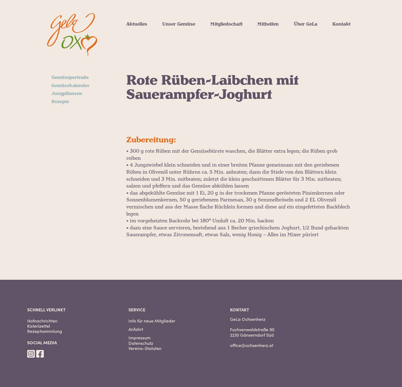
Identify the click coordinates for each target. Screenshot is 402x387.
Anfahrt (135, 329)
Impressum (139, 337)
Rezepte (60, 102)
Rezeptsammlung (44, 331)
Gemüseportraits (70, 77)
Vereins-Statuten (144, 348)
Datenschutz (140, 343)
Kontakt (341, 24)
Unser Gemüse (178, 24)
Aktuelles (136, 24)
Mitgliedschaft (226, 24)
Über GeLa (305, 24)
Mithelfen (268, 24)
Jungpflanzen (66, 93)
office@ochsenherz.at (251, 345)
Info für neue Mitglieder (151, 320)
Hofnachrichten (42, 320)
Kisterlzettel (38, 325)
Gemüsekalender (70, 85)
